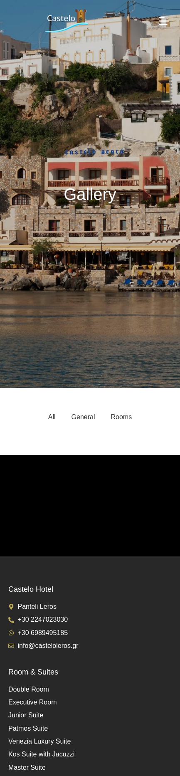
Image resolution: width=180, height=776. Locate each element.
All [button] (52, 416)
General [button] (83, 416)
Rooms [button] (121, 416)
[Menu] (164, 21)
